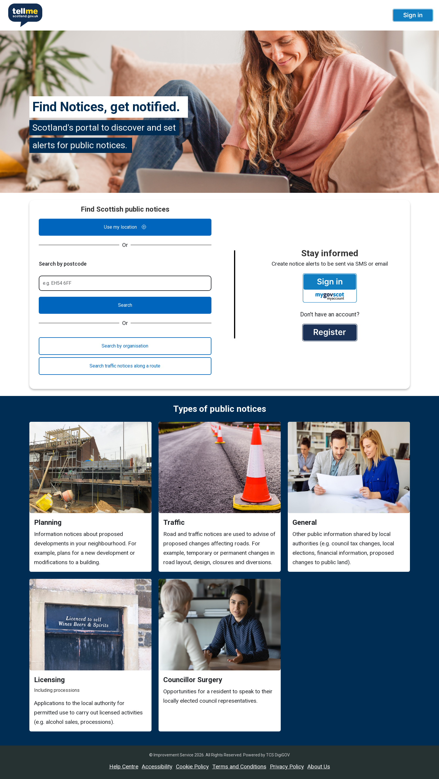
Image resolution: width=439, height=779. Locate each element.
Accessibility (157, 766)
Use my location (125, 227)
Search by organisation (125, 346)
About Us (318, 766)
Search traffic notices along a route (125, 366)
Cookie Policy (192, 766)
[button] (412, 15)
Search (125, 305)
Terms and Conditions (239, 766)
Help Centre (123, 766)
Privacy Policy (287, 766)
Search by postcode (63, 264)
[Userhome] (23, 15)
